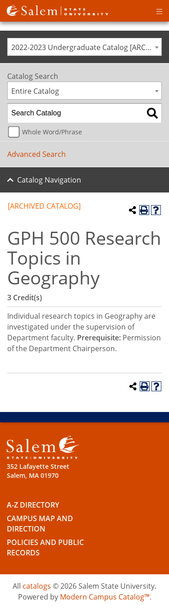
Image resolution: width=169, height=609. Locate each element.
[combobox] (84, 47)
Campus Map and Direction (40, 523)
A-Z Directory (33, 505)
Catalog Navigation (49, 180)
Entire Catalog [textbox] (35, 91)
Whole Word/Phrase (52, 132)
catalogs (37, 586)
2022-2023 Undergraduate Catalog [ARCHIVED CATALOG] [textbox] (86, 47)
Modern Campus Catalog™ (105, 597)
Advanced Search (36, 154)
